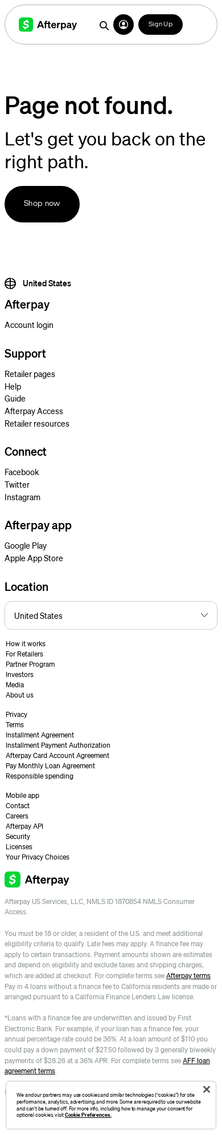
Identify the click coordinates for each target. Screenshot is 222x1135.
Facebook (22, 472)
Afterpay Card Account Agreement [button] (57, 755)
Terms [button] (15, 724)
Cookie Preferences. (88, 1115)
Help (13, 386)
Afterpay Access (34, 411)
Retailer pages (30, 373)
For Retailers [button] (24, 654)
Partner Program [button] (30, 664)
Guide (15, 398)
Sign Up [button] (160, 24)
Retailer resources (37, 423)
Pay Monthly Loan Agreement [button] (50, 765)
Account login (29, 324)
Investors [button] (20, 674)
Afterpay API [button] (24, 826)
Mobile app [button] (22, 795)
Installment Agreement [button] (40, 735)
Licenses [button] (19, 846)
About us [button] (20, 695)
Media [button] (15, 684)
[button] (123, 24)
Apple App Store (34, 558)
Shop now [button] (42, 204)
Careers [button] (17, 816)
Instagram (22, 497)
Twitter (17, 484)
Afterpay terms (188, 975)
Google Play (26, 545)
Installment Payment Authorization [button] (58, 745)
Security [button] (18, 836)
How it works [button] (26, 643)
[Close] (206, 1089)
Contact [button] (18, 805)
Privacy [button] (16, 714)
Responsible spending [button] (39, 776)
